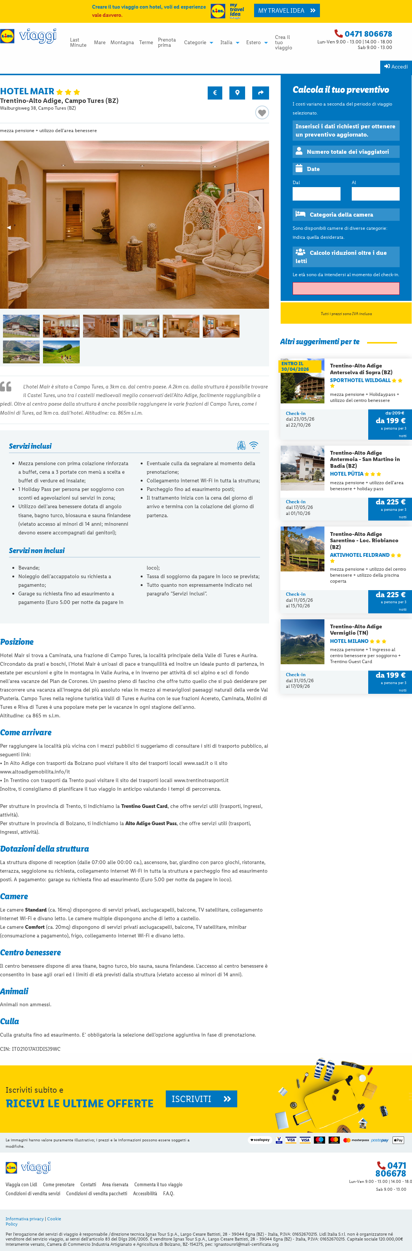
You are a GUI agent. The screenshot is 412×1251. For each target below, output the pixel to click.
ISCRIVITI (201, 1098)
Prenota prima (167, 42)
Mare (100, 42)
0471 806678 (368, 34)
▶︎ (263, 230)
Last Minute (78, 42)
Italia (226, 42)
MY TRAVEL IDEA (287, 10)
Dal (296, 182)
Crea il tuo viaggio (283, 42)
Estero (253, 42)
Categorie (195, 42)
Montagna (122, 42)
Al (354, 182)
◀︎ (12, 230)
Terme (146, 42)
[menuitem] (79, 42)
